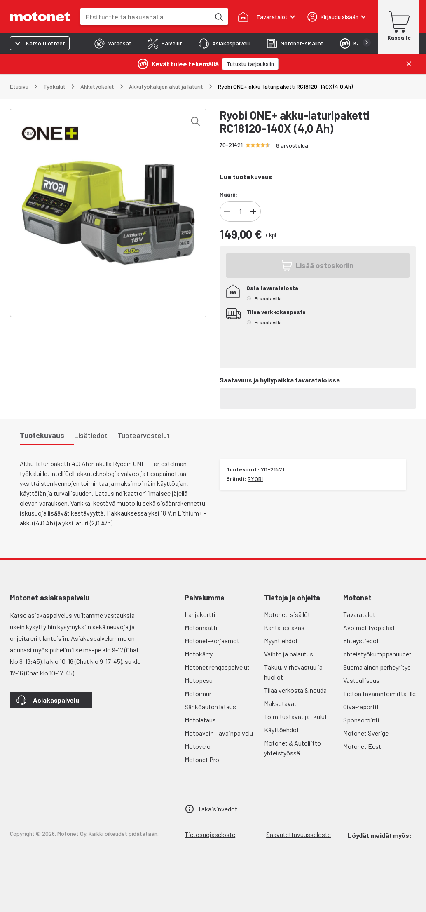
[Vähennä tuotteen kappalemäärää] (227, 211)
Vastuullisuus (361, 680)
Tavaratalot (359, 614)
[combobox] (145, 16)
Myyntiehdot (281, 641)
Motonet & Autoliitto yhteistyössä (292, 748)
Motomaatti (201, 627)
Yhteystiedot (361, 641)
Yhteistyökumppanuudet (377, 654)
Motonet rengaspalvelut (217, 667)
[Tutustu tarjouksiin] (250, 64)
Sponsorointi (361, 720)
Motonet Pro (202, 759)
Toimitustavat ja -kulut (295, 716)
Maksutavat (280, 703)
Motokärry (199, 654)
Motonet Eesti (363, 746)
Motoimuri (199, 693)
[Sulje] (409, 64)
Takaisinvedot (217, 809)
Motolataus (200, 720)
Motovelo (198, 746)
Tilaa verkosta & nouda (295, 690)
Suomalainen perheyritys (377, 667)
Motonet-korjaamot (212, 641)
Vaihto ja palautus (288, 654)
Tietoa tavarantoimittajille (379, 693)
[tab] (113, 43)
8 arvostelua (292, 145)
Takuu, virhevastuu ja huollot (293, 672)
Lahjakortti (200, 614)
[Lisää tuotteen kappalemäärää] (253, 211)
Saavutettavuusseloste (298, 834)
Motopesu (199, 680)
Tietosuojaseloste (210, 834)
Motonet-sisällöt (287, 614)
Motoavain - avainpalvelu (219, 733)
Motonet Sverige (366, 733)
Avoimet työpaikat (369, 627)
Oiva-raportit (361, 706)
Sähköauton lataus (210, 706)
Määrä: (228, 194)
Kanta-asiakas (284, 627)
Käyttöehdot (281, 730)
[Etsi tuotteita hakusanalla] (218, 16)
